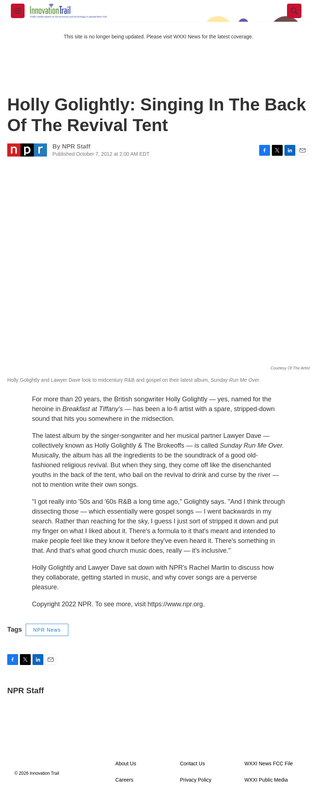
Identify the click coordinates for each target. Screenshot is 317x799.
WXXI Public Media (266, 780)
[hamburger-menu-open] (18, 11)
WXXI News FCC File (268, 763)
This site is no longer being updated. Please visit (119, 36)
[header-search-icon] (294, 11)
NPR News (47, 630)
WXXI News (187, 36)
